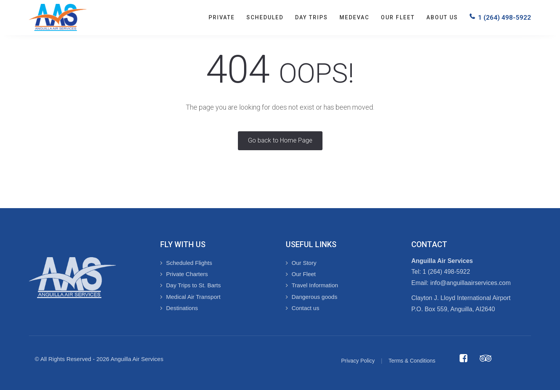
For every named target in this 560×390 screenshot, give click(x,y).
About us (442, 17)
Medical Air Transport (193, 296)
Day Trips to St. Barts (193, 285)
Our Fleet (398, 17)
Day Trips (311, 17)
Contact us (305, 308)
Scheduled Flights (189, 262)
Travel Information (315, 285)
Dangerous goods (314, 296)
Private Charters (187, 274)
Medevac (354, 17)
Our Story (304, 262)
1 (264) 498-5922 (504, 17)
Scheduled (264, 17)
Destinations (182, 308)
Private (222, 17)
